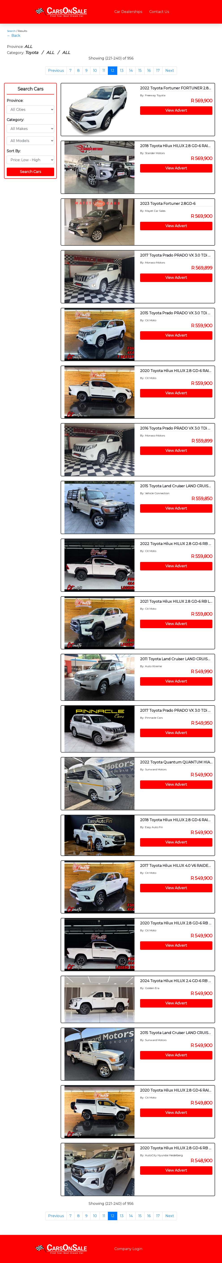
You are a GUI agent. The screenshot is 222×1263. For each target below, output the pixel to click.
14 (131, 70)
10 (95, 70)
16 (149, 70)
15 (140, 70)
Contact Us (159, 12)
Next (169, 70)
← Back (13, 35)
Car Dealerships (128, 12)
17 (158, 70)
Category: (15, 120)
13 (122, 70)
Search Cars (30, 89)
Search (11, 31)
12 (112, 70)
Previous (56, 70)
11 (103, 70)
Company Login (128, 1249)
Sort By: (14, 151)
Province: (15, 101)
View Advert (176, 110)
